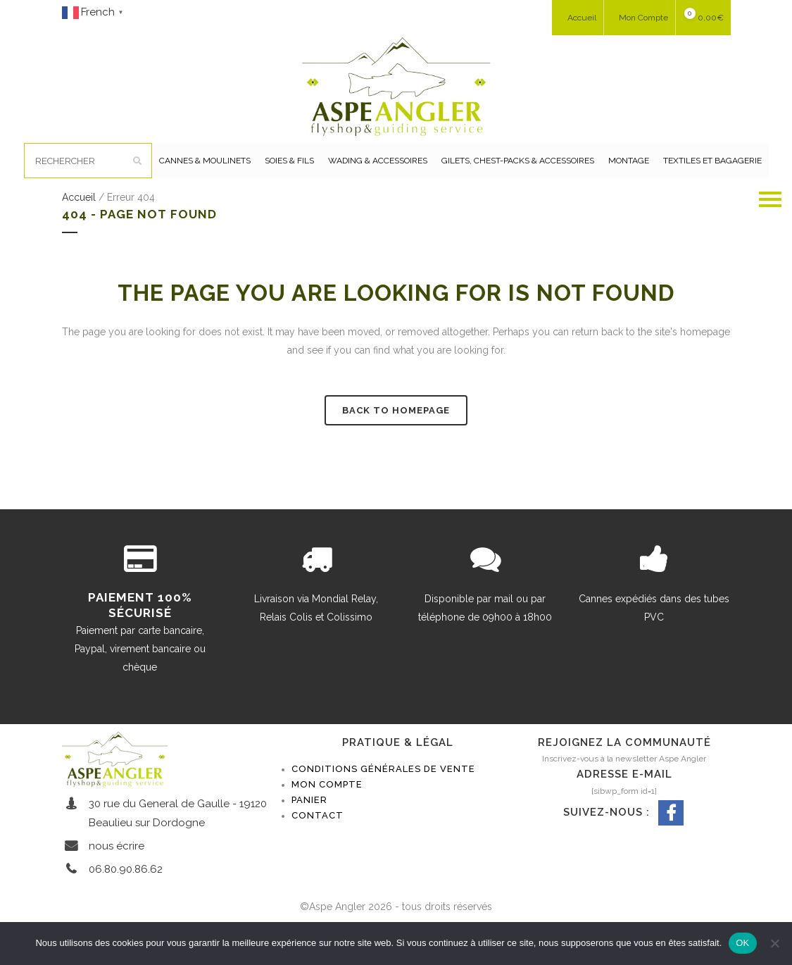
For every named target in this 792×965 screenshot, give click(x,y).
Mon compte (327, 819)
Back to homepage (396, 445)
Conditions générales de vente (383, 804)
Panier (309, 835)
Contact (317, 850)
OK (742, 943)
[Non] (774, 943)
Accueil (79, 232)
